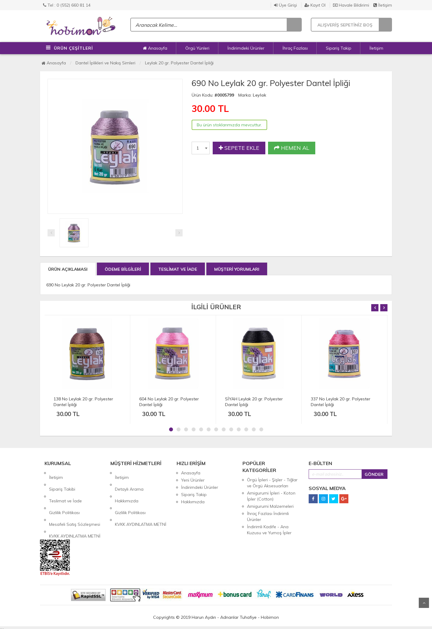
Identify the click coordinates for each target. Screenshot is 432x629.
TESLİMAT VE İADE (177, 269)
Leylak (259, 95)
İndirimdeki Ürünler (245, 48)
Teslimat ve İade (65, 487)
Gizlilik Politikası (64, 494)
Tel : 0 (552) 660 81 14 (67, 5)
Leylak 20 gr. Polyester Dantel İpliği (179, 63)
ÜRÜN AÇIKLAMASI (68, 269)
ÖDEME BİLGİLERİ (123, 269)
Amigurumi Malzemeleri (270, 506)
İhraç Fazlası (295, 48)
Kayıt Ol (315, 5)
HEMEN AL (291, 148)
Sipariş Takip (338, 48)
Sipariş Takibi (62, 480)
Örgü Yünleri (197, 48)
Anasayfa (155, 48)
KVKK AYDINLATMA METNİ (74, 509)
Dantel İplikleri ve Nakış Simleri (105, 63)
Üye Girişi (285, 5)
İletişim (382, 5)
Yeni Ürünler (193, 480)
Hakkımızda (126, 487)
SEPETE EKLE (239, 148)
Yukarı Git (424, 603)
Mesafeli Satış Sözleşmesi (74, 501)
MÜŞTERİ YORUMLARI (236, 269)
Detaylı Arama (129, 480)
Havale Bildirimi (351, 5)
